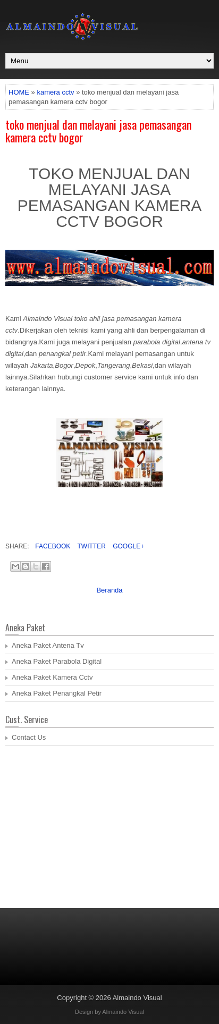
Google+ (127, 546)
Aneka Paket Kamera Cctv (52, 677)
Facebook (51, 546)
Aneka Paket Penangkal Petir (57, 693)
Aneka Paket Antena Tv (48, 645)
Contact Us (29, 737)
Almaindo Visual (137, 998)
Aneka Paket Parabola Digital (57, 661)
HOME (19, 92)
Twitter (90, 546)
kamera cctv (55, 92)
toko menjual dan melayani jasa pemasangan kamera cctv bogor (98, 130)
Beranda (109, 590)
